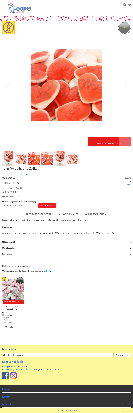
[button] (8, 85)
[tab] (66, 227)
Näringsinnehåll (8, 242)
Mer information (8, 248)
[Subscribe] (122, 355)
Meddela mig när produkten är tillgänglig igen (20, 202)
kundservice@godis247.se (12, 369)
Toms (129, 185)
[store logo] (20, 8)
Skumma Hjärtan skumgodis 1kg (12, 308)
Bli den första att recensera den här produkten (16, 175)
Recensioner (7, 254)
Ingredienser (7, 227)
